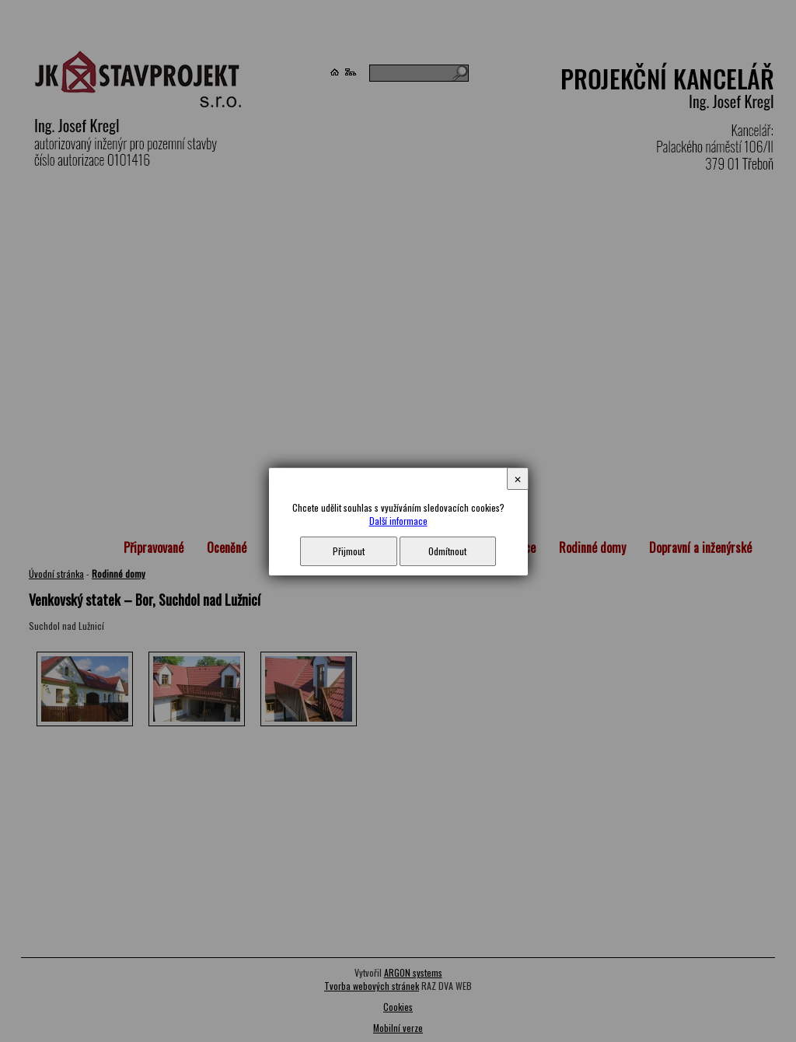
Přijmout (349, 551)
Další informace (398, 520)
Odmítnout (447, 551)
